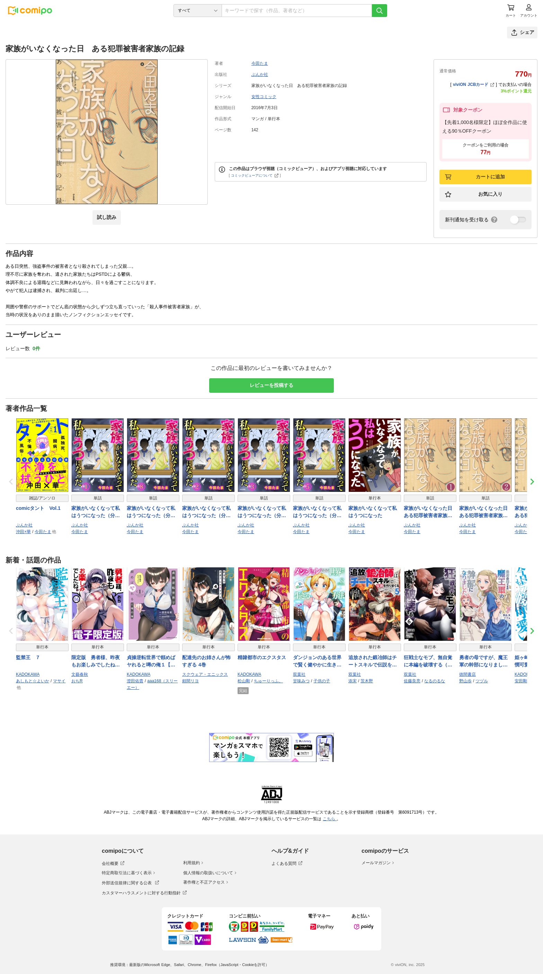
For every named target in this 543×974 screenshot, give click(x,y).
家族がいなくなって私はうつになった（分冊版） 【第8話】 (151, 512)
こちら (330, 818)
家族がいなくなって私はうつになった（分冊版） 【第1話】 (95, 512)
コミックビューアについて (254, 175)
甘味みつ (301, 681)
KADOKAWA (27, 674)
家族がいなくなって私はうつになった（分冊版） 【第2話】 (206, 512)
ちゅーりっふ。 (268, 681)
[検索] (379, 10)
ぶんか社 (259, 74)
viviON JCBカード (473, 84)
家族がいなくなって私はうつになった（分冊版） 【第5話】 (317, 512)
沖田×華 (23, 531)
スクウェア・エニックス (205, 674)
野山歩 (465, 681)
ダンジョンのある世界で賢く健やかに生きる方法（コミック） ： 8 (318, 661)
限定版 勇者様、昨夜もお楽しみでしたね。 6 (95, 661)
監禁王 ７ (28, 657)
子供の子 (321, 681)
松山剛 (244, 681)
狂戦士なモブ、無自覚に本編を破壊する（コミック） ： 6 (428, 661)
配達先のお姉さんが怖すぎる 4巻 (206, 661)
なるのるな (434, 681)
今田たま (259, 63)
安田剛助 (523, 681)
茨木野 (366, 681)
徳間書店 (467, 674)
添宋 (352, 681)
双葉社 (299, 674)
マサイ (59, 681)
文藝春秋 (79, 674)
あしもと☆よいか (32, 681)
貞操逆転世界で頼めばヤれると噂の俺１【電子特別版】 (151, 661)
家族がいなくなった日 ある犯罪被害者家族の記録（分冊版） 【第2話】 (484, 512)
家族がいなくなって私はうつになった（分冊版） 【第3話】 (262, 512)
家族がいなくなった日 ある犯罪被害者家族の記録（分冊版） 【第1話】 (429, 512)
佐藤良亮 (412, 681)
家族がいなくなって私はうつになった (372, 511)
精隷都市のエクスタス (262, 657)
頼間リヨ (190, 681)
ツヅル (481, 681)
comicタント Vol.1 (38, 508)
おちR (77, 681)
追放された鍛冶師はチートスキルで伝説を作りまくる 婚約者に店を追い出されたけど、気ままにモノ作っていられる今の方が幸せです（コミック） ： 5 (372, 661)
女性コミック (263, 96)
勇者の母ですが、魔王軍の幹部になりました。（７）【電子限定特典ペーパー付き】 (483, 661)
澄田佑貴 (135, 681)
